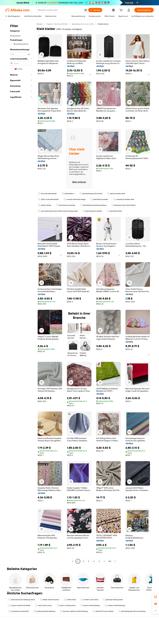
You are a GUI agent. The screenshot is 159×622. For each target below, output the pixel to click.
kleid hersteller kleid (116, 194)
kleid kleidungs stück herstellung (132, 611)
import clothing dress (66, 605)
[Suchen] (95, 10)
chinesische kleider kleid (123, 199)
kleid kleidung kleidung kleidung (93, 205)
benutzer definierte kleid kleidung (74, 611)
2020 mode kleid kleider (48, 199)
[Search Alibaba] (60, 10)
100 (109, 561)
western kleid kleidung (90, 605)
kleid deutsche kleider (65, 205)
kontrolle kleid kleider (47, 194)
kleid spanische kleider (92, 211)
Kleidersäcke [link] (103, 24)
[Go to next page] (115, 561)
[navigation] (20, 293)
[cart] (121, 10)
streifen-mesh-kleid (89, 600)
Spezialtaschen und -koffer (83, 24)
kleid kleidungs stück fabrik (91, 194)
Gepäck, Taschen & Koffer (57, 24)
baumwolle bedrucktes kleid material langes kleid (58, 211)
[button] (85, 10)
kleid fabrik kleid (114, 211)
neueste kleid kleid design (75, 199)
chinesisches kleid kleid (19, 611)
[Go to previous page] (72, 561)
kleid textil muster (44, 605)
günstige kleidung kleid (113, 600)
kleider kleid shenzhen (49, 600)
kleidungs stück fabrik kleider (123, 205)
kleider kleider (44, 205)
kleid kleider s (68, 194)
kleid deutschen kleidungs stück (22, 600)
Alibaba (40, 24)
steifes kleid (70, 600)
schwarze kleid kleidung (115, 605)
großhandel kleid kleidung (44, 611)
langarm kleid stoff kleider (20, 605)
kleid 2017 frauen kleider (103, 611)
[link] (155, 596)
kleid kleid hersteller (99, 199)
